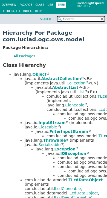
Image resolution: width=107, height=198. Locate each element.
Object (39, 74)
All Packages (24, 56)
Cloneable (74, 105)
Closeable (47, 127)
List (80, 92)
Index (27, 11)
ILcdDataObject (83, 193)
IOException (73, 153)
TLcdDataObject (85, 180)
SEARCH (45, 19)
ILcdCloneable (67, 188)
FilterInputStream (68, 131)
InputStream (51, 122)
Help (38, 11)
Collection (75, 83)
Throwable (54, 140)
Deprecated (11, 11)
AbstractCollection (61, 78)
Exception (65, 149)
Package (25, 4)
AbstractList (65, 87)
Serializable (49, 144)
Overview (9, 4)
